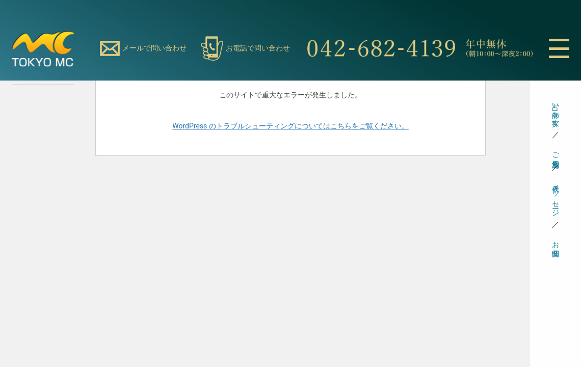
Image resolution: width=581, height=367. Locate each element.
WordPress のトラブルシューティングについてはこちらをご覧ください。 (290, 126)
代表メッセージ (556, 196)
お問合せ (556, 245)
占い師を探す (556, 110)
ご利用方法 (556, 151)
